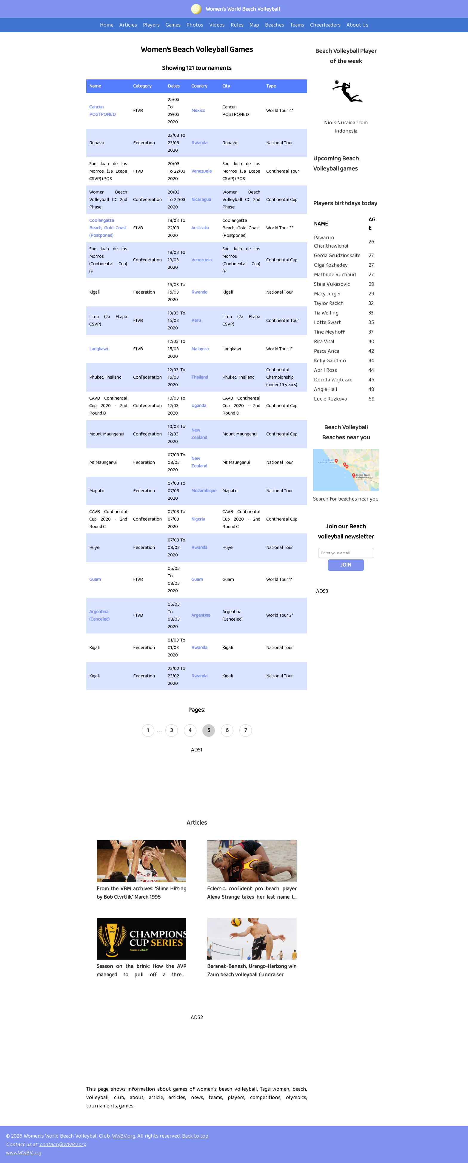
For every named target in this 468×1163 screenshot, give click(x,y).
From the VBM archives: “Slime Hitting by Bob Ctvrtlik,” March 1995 (141, 893)
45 (371, 380)
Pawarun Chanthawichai (331, 242)
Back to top (195, 1136)
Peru (196, 320)
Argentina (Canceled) (99, 615)
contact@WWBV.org (62, 1144)
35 (371, 322)
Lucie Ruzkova (330, 399)
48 (371, 389)
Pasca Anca (326, 351)
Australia (200, 228)
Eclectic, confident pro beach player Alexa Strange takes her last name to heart (252, 897)
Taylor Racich (329, 303)
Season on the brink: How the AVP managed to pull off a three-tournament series (141, 974)
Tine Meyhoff (329, 332)
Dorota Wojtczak (333, 380)
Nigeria (198, 519)
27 (371, 255)
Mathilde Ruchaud (335, 275)
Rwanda (199, 143)
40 (371, 341)
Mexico (198, 110)
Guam (95, 579)
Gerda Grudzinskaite (337, 255)
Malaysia (200, 349)
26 (371, 242)
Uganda (198, 405)
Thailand (199, 377)
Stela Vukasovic (332, 284)
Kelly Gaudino (330, 361)
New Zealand (199, 433)
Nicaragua (201, 199)
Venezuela (201, 171)
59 (372, 399)
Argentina (200, 615)
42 (371, 351)
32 (371, 303)
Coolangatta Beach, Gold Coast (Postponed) (108, 228)
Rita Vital (324, 341)
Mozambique (203, 491)
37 (371, 332)
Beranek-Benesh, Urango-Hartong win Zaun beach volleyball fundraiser (252, 970)
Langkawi (98, 349)
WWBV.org (123, 1136)
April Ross (325, 370)
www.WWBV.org (23, 1153)
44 (371, 361)
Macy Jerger (327, 294)
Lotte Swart (327, 322)
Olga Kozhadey (331, 265)
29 (371, 284)
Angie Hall (325, 389)
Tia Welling (326, 313)
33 (371, 313)
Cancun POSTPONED (102, 110)
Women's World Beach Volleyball (243, 9)
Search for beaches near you (346, 499)
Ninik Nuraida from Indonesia (346, 127)
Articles (197, 823)
